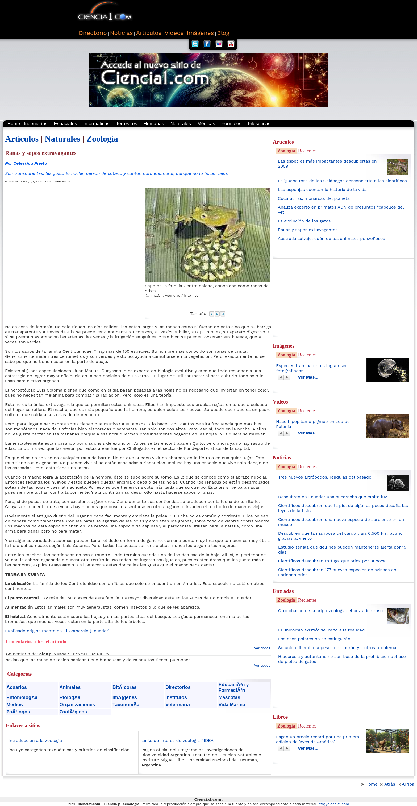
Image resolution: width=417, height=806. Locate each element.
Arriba (406, 784)
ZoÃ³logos (18, 711)
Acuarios (16, 687)
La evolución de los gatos (304, 220)
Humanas (154, 123)
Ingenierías (35, 123)
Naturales (180, 123)
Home (13, 123)
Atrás (387, 784)
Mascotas (229, 697)
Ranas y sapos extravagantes (308, 229)
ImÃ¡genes (124, 697)
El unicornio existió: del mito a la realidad (321, 630)
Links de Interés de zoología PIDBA (177, 740)
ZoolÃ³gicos (73, 711)
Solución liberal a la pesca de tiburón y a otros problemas (338, 647)
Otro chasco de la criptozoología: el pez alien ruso (330, 610)
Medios (14, 704)
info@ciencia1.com (333, 804)
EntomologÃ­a (21, 697)
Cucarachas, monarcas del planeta (314, 198)
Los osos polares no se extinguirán (314, 638)
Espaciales (65, 123)
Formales (231, 123)
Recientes (307, 150)
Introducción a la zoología (35, 740)
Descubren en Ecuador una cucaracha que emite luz (332, 496)
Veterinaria (177, 704)
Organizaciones (77, 704)
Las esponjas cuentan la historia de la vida (322, 189)
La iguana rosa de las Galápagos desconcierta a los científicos (342, 180)
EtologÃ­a (69, 697)
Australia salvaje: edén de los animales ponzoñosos (331, 238)
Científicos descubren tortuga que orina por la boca (332, 560)
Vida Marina (231, 704)
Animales (70, 687)
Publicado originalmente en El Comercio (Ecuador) (57, 630)
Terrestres (126, 123)
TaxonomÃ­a (126, 704)
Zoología (102, 138)
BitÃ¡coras (124, 687)
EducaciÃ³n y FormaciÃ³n (233, 687)
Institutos (176, 697)
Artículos (22, 138)
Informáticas (97, 123)
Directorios (178, 687)
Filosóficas (259, 123)
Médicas (206, 123)
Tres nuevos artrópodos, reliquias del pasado (325, 477)
